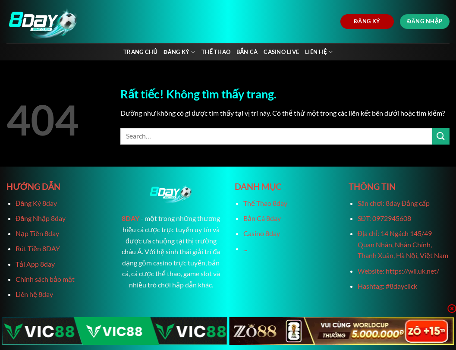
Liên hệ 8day (34, 294)
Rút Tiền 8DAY (38, 248)
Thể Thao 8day (265, 203)
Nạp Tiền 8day (37, 233)
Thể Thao (215, 51)
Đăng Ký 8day (36, 203)
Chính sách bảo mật (45, 279)
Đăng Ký (179, 52)
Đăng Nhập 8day (41, 218)
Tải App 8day (35, 264)
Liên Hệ (319, 52)
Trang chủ (140, 51)
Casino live (281, 51)
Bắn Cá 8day (262, 218)
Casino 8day (261, 233)
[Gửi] (441, 136)
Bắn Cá (247, 51)
